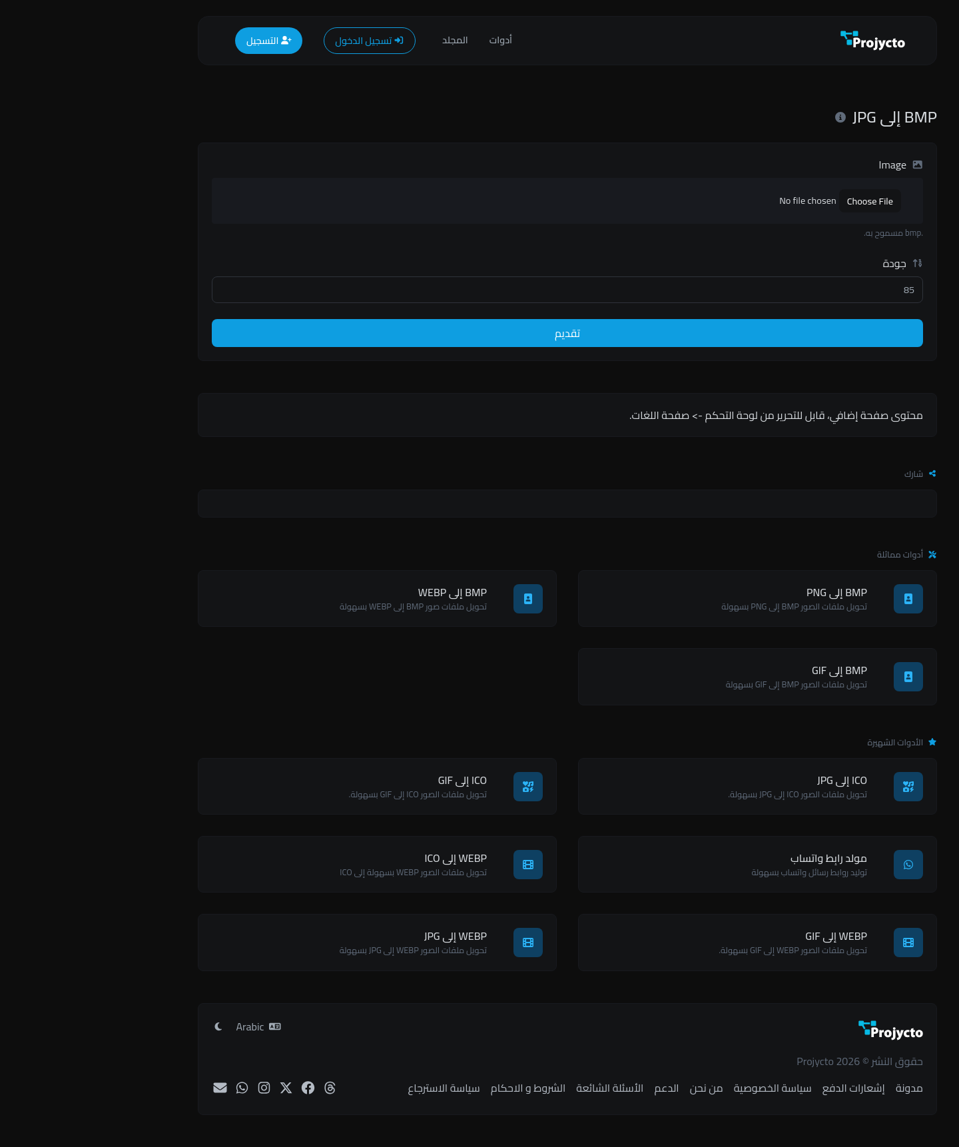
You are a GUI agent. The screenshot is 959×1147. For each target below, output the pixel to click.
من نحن (618, 1088)
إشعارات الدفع (766, 1088)
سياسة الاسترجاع (356, 1088)
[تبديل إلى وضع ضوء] (130, 1026)
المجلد (367, 40)
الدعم (578, 1088)
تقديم (479, 333)
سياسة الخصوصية (685, 1088)
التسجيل (181, 40)
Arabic (171, 1026)
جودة (815, 263)
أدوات (413, 40)
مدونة (821, 1088)
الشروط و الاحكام (440, 1088)
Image (813, 165)
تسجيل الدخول (281, 40)
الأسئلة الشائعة (521, 1088)
